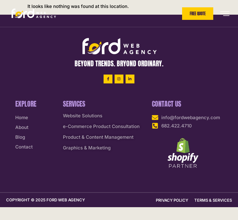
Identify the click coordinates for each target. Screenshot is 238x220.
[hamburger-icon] (225, 14)
